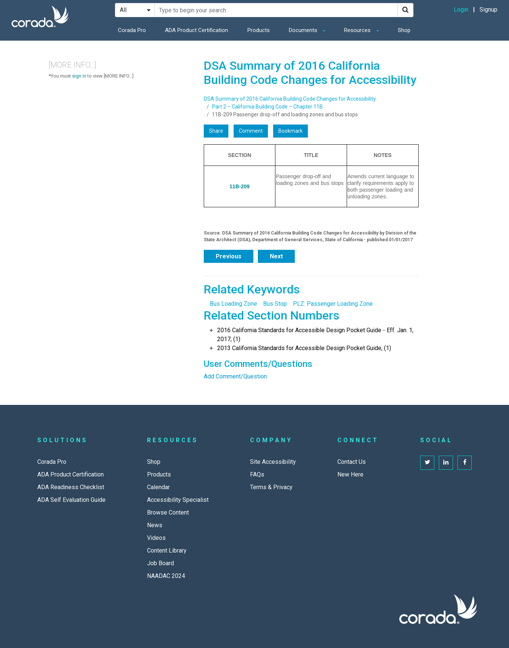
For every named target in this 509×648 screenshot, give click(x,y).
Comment (251, 131)
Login (461, 9)
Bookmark (290, 131)
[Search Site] (276, 10)
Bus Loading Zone (233, 303)
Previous (228, 256)
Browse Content (168, 512)
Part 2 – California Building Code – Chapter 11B (267, 107)
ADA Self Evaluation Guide (71, 499)
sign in (79, 76)
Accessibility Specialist (178, 499)
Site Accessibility (273, 461)
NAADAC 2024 (166, 575)
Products (258, 30)
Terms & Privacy (271, 487)
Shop (404, 30)
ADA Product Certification (196, 30)
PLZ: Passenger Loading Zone (333, 303)
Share (216, 131)
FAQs (257, 474)
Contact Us (351, 461)
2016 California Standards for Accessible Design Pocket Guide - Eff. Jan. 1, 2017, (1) (315, 335)
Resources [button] (358, 30)
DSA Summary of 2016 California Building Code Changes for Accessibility (290, 99)
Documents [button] (304, 30)
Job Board (160, 563)
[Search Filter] (134, 10)
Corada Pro (132, 30)
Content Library (167, 550)
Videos (156, 537)
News (154, 525)
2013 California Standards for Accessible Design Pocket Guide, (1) (304, 348)
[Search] (405, 10)
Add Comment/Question (235, 376)
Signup (488, 9)
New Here (350, 474)
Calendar (158, 487)
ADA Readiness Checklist (70, 487)
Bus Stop (275, 303)
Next (276, 256)
